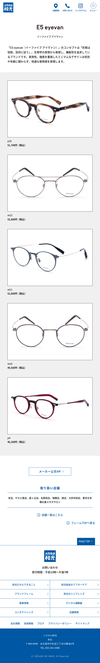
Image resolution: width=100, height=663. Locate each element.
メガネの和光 (8, 7)
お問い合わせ (50, 567)
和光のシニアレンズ (74, 594)
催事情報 (24, 603)
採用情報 (28, 623)
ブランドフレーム (24, 594)
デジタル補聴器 (74, 603)
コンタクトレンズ (24, 612)
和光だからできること (24, 585)
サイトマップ (82, 623)
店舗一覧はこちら (52, 515)
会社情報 (15, 623)
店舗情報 (74, 612)
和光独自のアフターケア (74, 585)
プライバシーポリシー (59, 623)
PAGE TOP (84, 541)
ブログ (40, 623)
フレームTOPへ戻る (83, 523)
